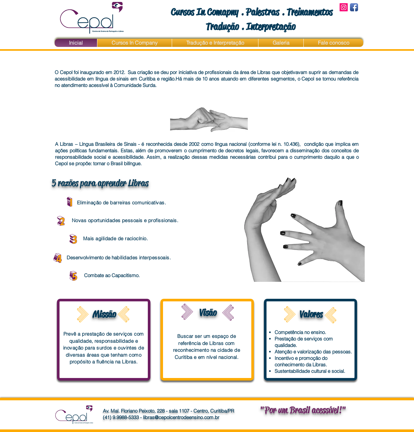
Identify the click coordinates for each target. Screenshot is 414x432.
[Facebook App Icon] (354, 7)
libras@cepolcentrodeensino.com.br (181, 417)
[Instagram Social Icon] (344, 7)
